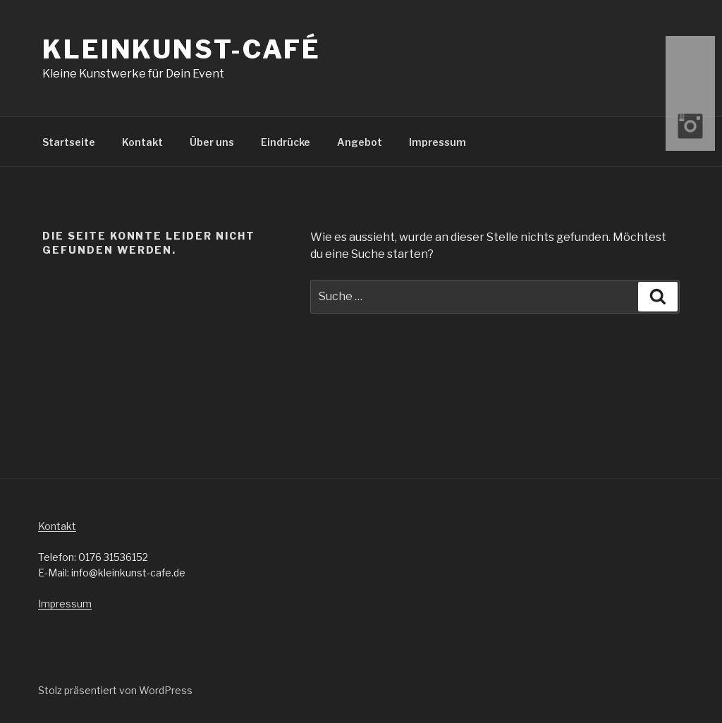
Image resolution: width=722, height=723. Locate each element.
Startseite (68, 142)
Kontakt (142, 142)
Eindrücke (285, 142)
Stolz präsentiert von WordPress (115, 690)
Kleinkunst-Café (181, 49)
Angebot (359, 142)
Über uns (212, 142)
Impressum (437, 142)
